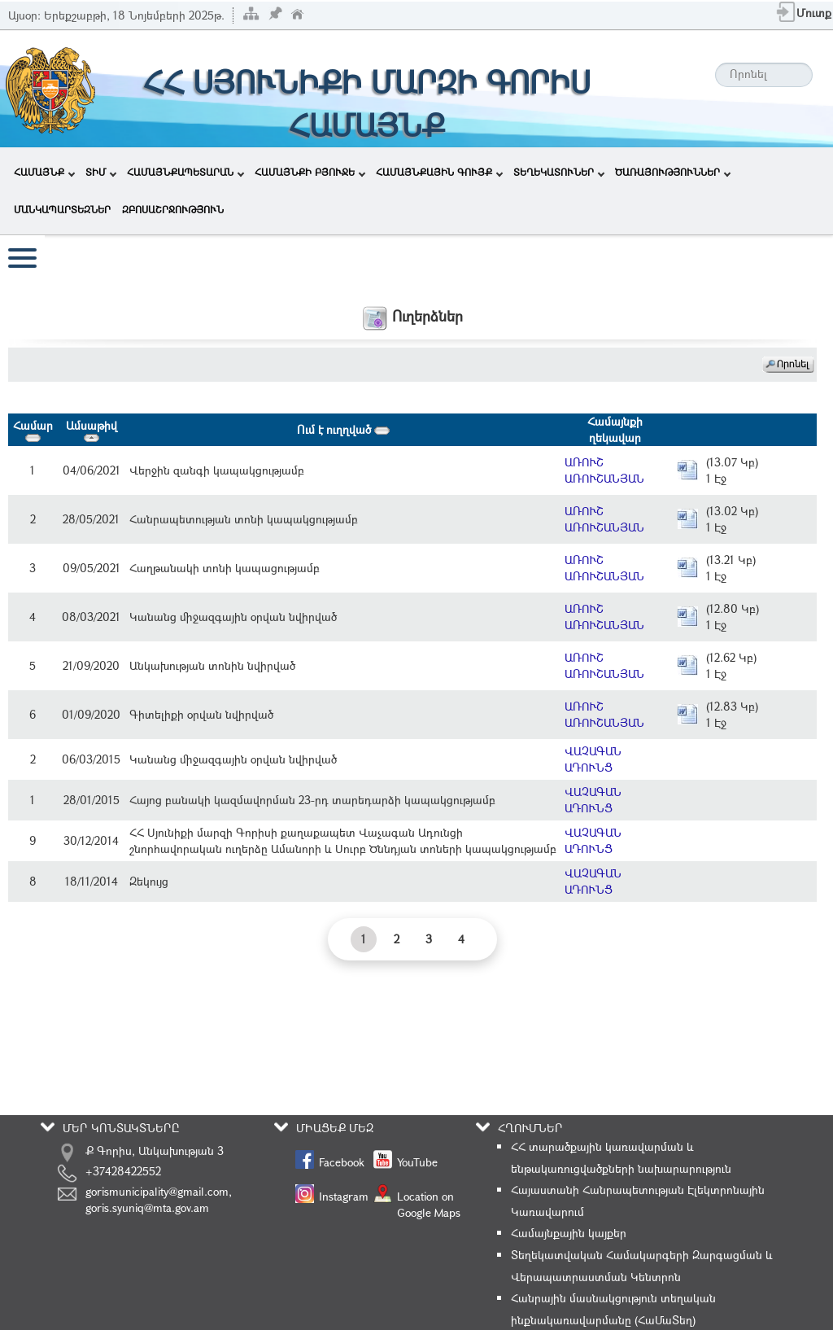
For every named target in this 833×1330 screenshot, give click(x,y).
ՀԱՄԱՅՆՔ (44, 171)
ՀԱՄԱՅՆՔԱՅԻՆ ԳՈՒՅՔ (439, 171)
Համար (33, 430)
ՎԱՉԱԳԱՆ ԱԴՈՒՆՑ (593, 759)
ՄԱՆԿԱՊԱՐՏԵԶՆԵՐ (62, 209)
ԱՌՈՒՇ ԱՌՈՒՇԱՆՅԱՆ (604, 470)
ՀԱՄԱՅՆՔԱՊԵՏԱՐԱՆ (185, 171)
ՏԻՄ (100, 171)
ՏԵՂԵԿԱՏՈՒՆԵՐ (558, 171)
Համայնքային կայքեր (568, 1232)
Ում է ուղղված (343, 429)
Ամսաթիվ (91, 430)
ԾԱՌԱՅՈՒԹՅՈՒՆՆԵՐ (673, 171)
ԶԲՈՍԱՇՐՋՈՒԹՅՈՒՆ (173, 209)
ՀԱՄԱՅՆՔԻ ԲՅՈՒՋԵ (310, 171)
